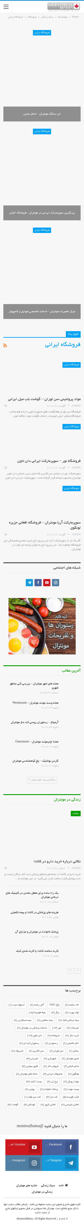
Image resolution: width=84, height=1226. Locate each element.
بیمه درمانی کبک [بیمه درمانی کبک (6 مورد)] (68, 1020)
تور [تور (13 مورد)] (56, 1028)
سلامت (75, 813)
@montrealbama (30, 1126)
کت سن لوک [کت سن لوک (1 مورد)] (32, 1097)
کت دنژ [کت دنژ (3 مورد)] (51, 1097)
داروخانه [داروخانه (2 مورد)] (53, 1035)
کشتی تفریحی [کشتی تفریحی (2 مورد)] (70, 1104)
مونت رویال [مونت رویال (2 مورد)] (71, 1081)
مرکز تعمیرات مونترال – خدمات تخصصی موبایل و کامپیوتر (42, 311)
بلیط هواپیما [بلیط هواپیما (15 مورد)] (37, 1012)
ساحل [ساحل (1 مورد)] (74, 1051)
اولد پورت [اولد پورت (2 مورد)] (72, 1012)
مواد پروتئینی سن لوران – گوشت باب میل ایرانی (44, 399)
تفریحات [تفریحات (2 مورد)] (73, 1028)
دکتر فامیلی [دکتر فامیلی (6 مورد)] (71, 1043)
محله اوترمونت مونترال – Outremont (36, 742)
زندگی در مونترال (42, 1192)
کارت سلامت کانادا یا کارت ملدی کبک (37, 951)
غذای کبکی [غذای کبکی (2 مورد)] (71, 1066)
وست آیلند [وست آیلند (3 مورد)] (33, 1081)
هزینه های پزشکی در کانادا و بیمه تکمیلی (34, 912)
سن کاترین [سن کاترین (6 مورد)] (36, 1051)
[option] (42, 887)
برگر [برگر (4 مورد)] (55, 1012)
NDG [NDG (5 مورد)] (54, 1005)
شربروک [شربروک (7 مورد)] (17, 1051)
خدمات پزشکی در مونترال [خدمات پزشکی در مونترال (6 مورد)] (32, 1028)
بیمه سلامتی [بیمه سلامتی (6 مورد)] (45, 1020)
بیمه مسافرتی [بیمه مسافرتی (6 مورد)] (22, 1020)
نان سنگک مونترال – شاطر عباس (42, 114)
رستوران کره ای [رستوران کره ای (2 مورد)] (29, 1043)
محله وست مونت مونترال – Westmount (35, 703)
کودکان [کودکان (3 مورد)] (29, 1104)
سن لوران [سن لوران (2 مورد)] (56, 1051)
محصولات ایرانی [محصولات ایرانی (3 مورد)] (52, 1074)
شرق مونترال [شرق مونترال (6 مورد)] (70, 1058)
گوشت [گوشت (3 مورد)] (13, 1104)
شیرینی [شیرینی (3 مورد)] (32, 1058)
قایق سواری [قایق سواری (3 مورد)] (30, 1066)
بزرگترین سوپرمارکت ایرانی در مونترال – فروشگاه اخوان (42, 213)
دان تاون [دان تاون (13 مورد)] (34, 1035)
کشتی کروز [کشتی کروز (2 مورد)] (48, 1104)
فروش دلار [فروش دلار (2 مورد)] (50, 1066)
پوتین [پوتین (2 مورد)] (29, 1089)
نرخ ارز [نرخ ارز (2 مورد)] (52, 1081)
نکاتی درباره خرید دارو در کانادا (57, 862)
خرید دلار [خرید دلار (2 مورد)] (72, 1035)
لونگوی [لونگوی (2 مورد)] (73, 1074)
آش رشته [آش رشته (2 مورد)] (37, 1005)
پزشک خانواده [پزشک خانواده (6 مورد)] (49, 1089)
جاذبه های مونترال (26, 1185)
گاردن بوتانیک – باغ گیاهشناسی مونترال (35, 761)
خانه (63, 1185)
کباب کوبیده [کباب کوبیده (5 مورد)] (71, 1097)
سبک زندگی (48, 1185)
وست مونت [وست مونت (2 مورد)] (71, 1089)
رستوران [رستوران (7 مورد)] (51, 1043)
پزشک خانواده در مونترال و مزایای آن (36, 932)
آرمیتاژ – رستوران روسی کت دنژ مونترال (34, 722)
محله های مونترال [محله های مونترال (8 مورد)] (26, 1074)
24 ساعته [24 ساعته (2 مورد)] (72, 1005)
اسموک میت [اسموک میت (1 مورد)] (16, 1005)
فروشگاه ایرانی (42, 32)
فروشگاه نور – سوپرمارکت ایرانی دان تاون (49, 461)
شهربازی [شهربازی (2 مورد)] (50, 1058)
